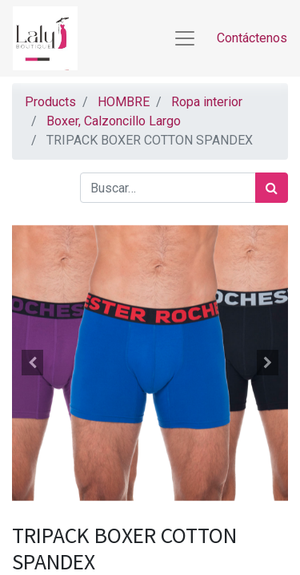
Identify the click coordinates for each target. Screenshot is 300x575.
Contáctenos (252, 38)
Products (50, 101)
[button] (33, 362)
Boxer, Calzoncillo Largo (113, 121)
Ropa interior (206, 101)
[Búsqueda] (271, 187)
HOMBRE (124, 101)
